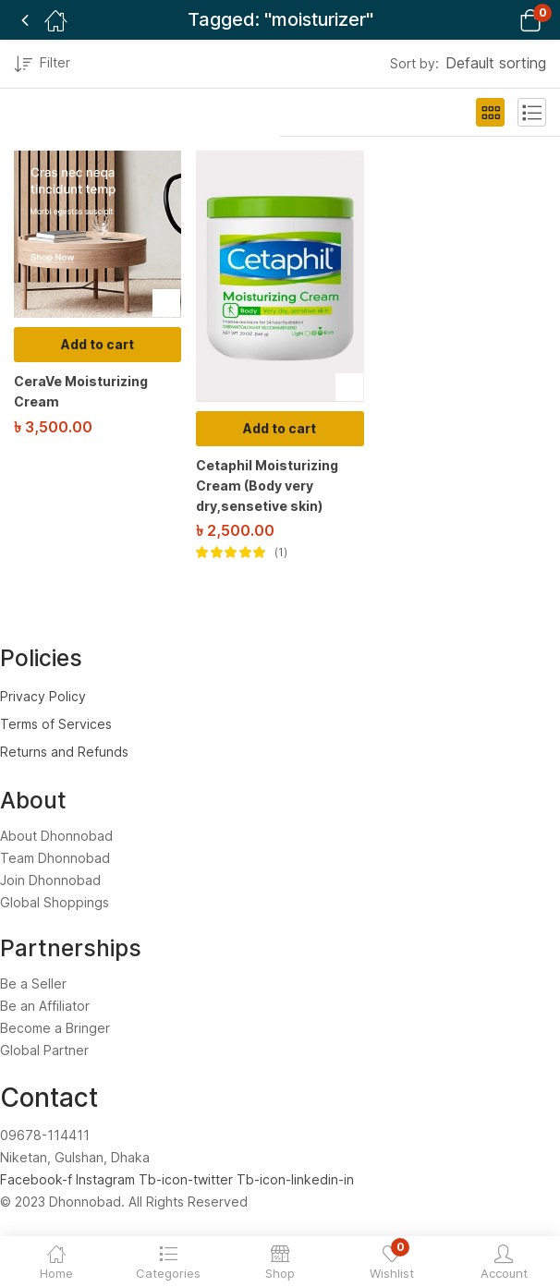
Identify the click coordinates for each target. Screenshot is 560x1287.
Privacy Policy (43, 696)
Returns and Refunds (64, 751)
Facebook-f (38, 1179)
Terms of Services (56, 724)
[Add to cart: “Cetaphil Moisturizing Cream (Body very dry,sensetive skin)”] (279, 428)
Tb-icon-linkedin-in (295, 1179)
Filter (42, 65)
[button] (507, 19)
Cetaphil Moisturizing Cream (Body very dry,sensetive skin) (267, 485)
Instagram (107, 1179)
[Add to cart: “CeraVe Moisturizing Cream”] (97, 344)
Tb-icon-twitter (188, 1179)
